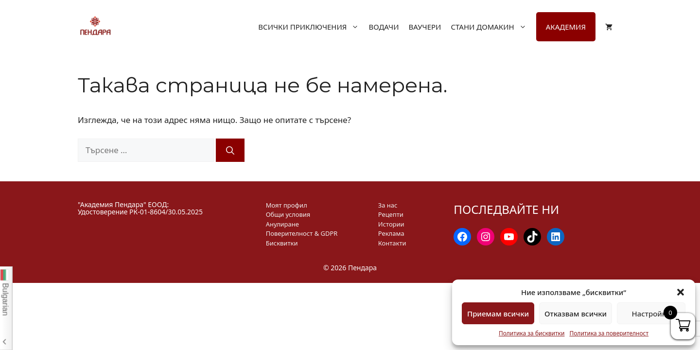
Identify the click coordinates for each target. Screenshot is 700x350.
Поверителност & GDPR (302, 233)
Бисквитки (282, 243)
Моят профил (286, 205)
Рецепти (390, 214)
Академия (566, 27)
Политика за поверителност (608, 333)
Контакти (392, 243)
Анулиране (282, 224)
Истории (391, 224)
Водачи (383, 27)
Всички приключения (313, 26)
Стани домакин (493, 26)
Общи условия (288, 214)
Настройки (650, 313)
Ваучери (424, 27)
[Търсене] (230, 150)
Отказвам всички (575, 313)
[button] (680, 292)
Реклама (391, 233)
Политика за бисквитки (532, 333)
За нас (388, 205)
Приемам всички (498, 313)
